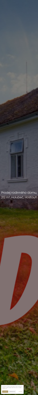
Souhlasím (5, 391)
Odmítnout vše (12, 391)
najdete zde (4, 388)
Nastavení (21, 391)
